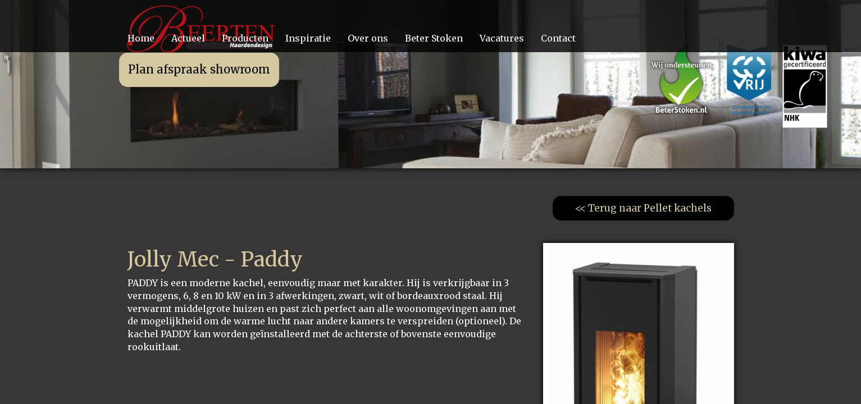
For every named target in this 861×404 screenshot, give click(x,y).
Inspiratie (308, 38)
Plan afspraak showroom (199, 69)
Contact (558, 38)
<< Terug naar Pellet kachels (643, 208)
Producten (245, 38)
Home (140, 38)
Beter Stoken (434, 38)
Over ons (368, 38)
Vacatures (502, 38)
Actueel (188, 38)
